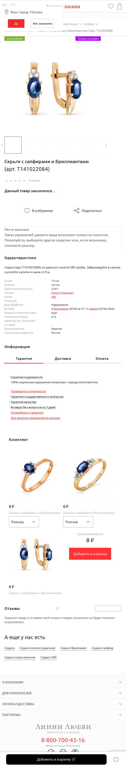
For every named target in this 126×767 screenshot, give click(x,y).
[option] (15, 145)
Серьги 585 (49, 657)
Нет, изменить (42, 23)
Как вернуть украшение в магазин (35, 418)
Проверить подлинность (28, 391)
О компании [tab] (12, 682)
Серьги (9, 648)
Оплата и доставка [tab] (18, 704)
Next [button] (106, 145)
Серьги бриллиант (73, 648)
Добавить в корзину (90, 554)
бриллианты (61, 308)
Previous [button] (2, 145)
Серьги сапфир (102, 648)
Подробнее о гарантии (27, 412)
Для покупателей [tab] (16, 693)
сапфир (93, 308)
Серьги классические (19, 657)
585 (53, 296)
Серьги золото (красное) (37, 648)
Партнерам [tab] (11, 715)
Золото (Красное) (62, 292)
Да (16, 23)
